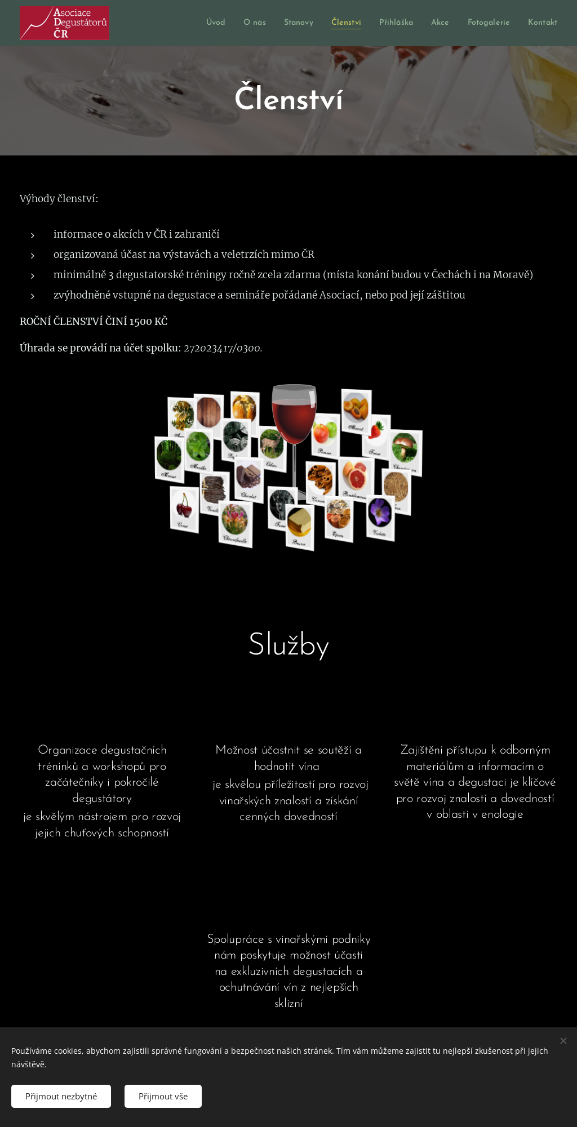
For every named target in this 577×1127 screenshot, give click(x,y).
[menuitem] (190, 23)
